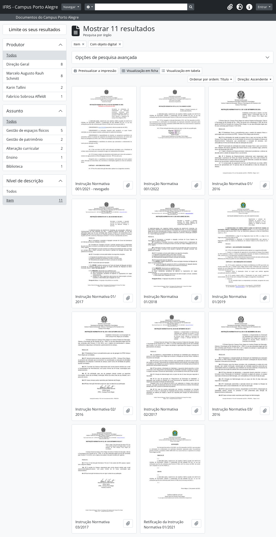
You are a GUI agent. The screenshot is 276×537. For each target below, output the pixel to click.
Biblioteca (34, 167)
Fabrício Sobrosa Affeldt (34, 97)
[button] (230, 7)
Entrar (263, 7)
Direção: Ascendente (253, 79)
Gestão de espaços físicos (34, 131)
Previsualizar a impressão (95, 71)
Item (34, 201)
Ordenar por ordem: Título (210, 79)
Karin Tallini (34, 88)
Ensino (34, 158)
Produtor (15, 45)
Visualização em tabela (181, 71)
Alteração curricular (34, 149)
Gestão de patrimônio (34, 140)
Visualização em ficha (140, 71)
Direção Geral (34, 65)
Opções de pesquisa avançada (106, 57)
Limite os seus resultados (34, 29)
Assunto (14, 111)
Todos (11, 55)
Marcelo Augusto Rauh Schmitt (34, 76)
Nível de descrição (24, 181)
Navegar (70, 7)
